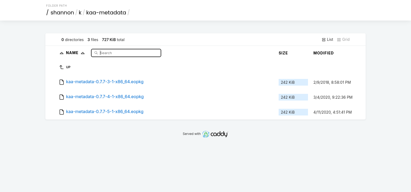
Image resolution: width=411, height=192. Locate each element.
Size (283, 53)
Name (76, 52)
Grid (343, 39)
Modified (323, 53)
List (327, 39)
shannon (62, 12)
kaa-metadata (106, 12)
